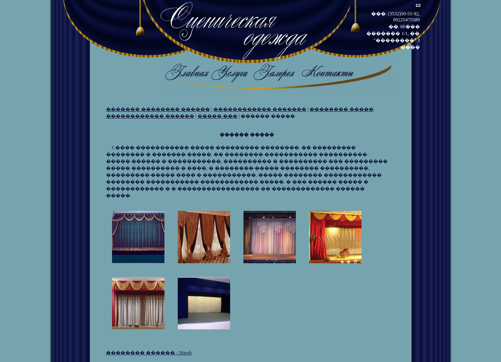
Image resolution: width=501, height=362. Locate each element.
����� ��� (217, 116)
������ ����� (268, 116)
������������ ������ (150, 116)
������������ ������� (259, 109)
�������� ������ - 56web (149, 353)
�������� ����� (342, 109)
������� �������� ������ (158, 109)
